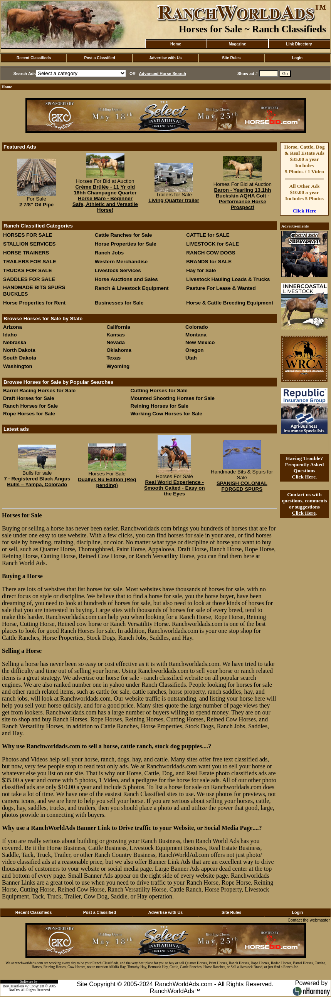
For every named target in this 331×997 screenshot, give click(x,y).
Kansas (115, 335)
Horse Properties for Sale (125, 244)
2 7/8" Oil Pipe (36, 204)
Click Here (304, 211)
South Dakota (19, 358)
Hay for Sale (201, 270)
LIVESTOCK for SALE (212, 244)
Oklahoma (118, 350)
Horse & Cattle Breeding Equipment (229, 303)
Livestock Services (118, 270)
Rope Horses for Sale (29, 414)
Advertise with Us (166, 58)
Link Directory (299, 44)
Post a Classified (99, 58)
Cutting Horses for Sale (159, 390)
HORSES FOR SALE (27, 235)
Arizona (12, 327)
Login (297, 58)
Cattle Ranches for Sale (123, 235)
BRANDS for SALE (209, 261)
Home (175, 44)
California (118, 327)
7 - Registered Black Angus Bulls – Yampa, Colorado (37, 481)
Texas (113, 358)
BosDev (14, 990)
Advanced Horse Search (162, 73)
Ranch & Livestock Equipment (132, 288)
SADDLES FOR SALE (29, 279)
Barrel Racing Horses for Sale (39, 390)
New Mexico (200, 342)
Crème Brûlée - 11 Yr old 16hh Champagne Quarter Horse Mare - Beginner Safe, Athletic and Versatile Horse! (105, 198)
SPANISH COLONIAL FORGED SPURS (242, 486)
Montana (196, 335)
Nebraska (14, 342)
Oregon (194, 350)
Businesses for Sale (119, 303)
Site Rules (231, 58)
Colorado (196, 327)
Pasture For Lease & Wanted (220, 288)
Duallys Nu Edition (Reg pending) (107, 482)
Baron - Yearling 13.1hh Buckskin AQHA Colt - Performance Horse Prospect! (242, 198)
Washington (17, 366)
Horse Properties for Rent (34, 303)
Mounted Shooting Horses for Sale (173, 398)
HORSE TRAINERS (26, 253)
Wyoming (117, 366)
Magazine (237, 44)
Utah (191, 358)
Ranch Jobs (109, 253)
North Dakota (19, 350)
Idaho (10, 335)
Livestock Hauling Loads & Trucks (228, 279)
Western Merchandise (121, 261)
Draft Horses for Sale (28, 398)
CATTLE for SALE (207, 235)
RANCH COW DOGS (210, 253)
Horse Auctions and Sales (126, 279)
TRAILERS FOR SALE (29, 261)
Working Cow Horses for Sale (166, 414)
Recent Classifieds (34, 58)
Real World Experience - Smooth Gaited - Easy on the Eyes (174, 488)
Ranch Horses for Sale (30, 406)
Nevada (115, 342)
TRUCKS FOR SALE (27, 270)
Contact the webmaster (308, 920)
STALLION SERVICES (29, 244)
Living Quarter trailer (173, 200)
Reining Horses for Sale (159, 406)
